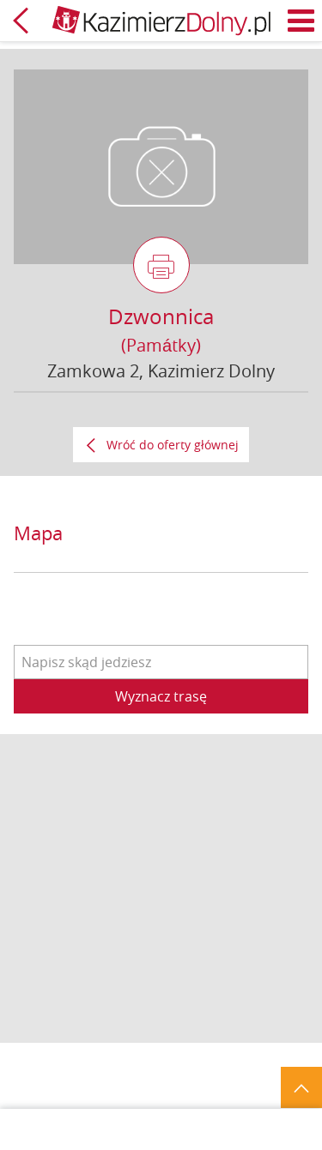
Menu (301, 20)
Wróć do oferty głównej (172, 445)
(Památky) (161, 345)
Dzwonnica (161, 316)
